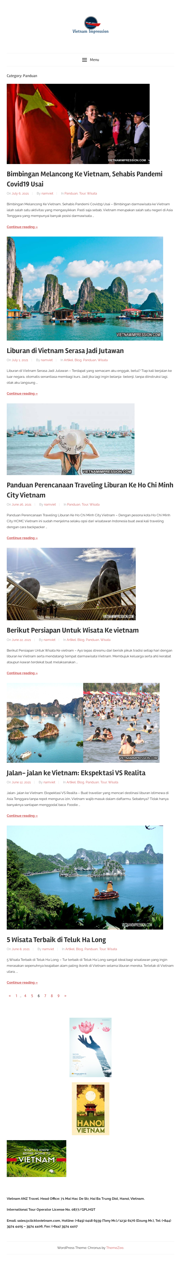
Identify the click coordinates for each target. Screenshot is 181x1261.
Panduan (71, 193)
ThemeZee (114, 1248)
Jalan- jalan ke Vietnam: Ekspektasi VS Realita (76, 773)
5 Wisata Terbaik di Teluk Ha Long (56, 939)
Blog (78, 360)
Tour (82, 193)
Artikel (68, 360)
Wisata (92, 193)
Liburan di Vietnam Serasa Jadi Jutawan (65, 351)
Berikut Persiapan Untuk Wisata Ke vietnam (73, 630)
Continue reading (21, 227)
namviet (47, 193)
